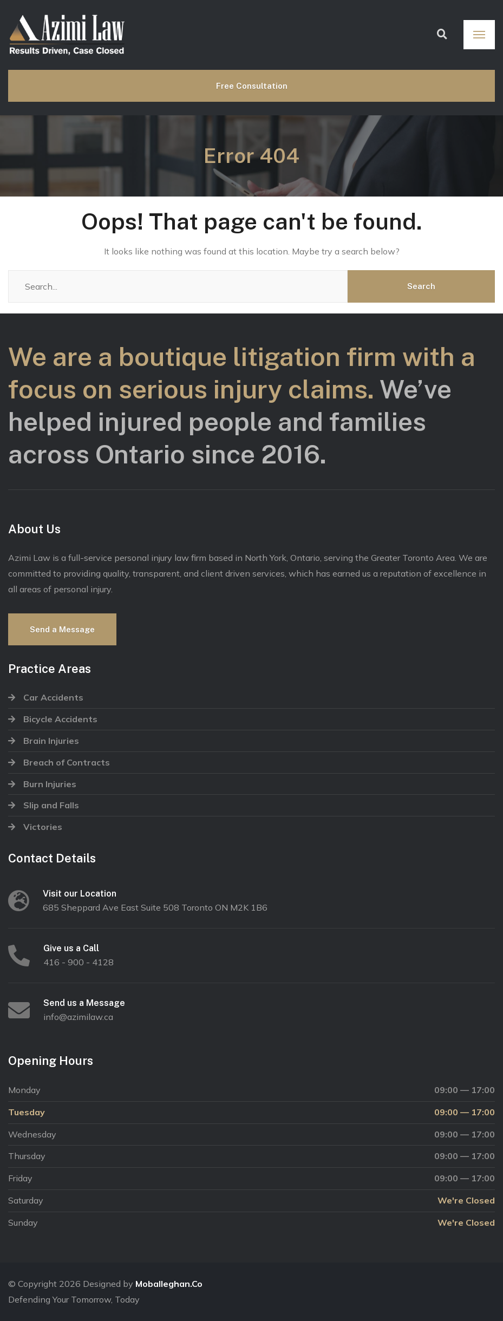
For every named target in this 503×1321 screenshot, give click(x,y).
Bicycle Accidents (60, 719)
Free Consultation (252, 85)
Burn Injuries (49, 784)
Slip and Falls (51, 805)
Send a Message (62, 629)
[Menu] (479, 34)
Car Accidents (53, 697)
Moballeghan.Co (168, 1283)
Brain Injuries (51, 740)
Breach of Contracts (66, 762)
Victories (42, 826)
